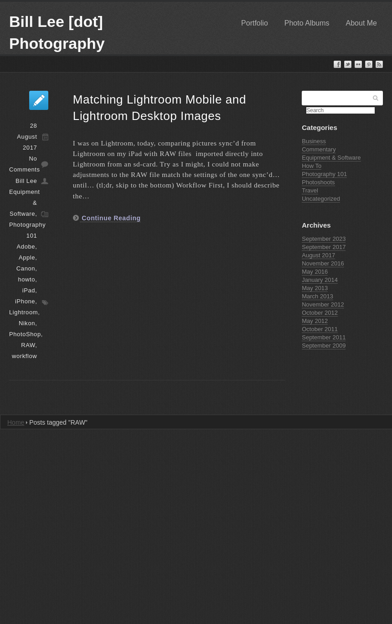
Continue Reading (110, 218)
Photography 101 (324, 174)
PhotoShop (25, 334)
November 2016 (323, 263)
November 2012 (323, 304)
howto (26, 279)
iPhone (25, 301)
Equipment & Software (331, 157)
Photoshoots (318, 182)
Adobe (26, 246)
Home (15, 422)
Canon (25, 268)
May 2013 (315, 288)
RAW (28, 345)
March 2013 (317, 296)
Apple (27, 257)
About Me (361, 23)
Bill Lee (26, 180)
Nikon (27, 323)
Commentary (318, 149)
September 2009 (324, 345)
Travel (310, 190)
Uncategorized (321, 198)
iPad (28, 290)
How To (311, 165)
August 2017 (318, 255)
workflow (24, 356)
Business (314, 141)
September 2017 (324, 247)
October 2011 (320, 329)
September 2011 (324, 337)
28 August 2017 (27, 136)
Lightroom (23, 312)
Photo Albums (307, 23)
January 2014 (320, 279)
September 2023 (324, 238)
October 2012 (320, 312)
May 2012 (315, 320)
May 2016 (315, 271)
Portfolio (254, 23)
